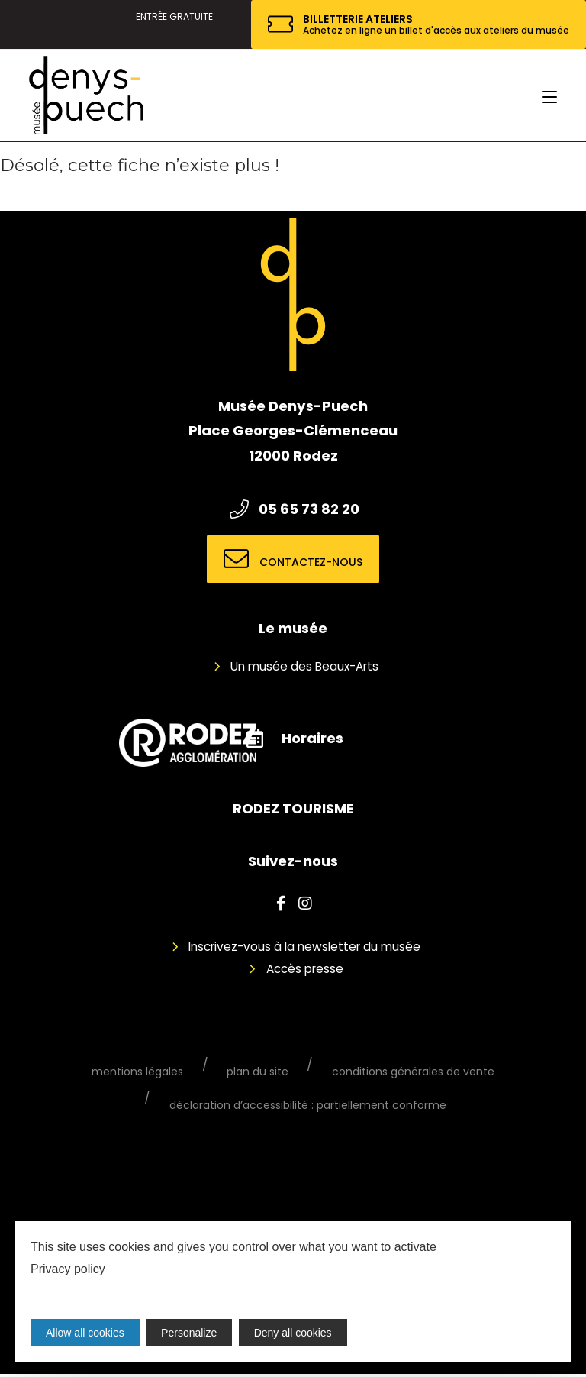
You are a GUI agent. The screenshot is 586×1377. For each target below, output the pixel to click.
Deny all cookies (295, 1333)
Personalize (190, 1333)
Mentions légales (152, 1072)
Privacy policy (68, 1268)
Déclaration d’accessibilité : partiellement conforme (307, 1107)
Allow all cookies (85, 1333)
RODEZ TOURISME (293, 808)
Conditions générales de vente (398, 1072)
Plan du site (257, 1072)
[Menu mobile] (549, 95)
